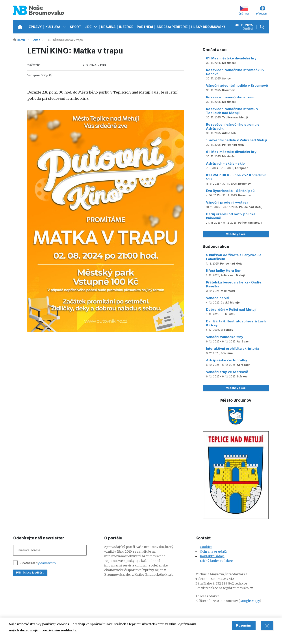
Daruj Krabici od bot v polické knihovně (231, 216)
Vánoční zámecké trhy (224, 337)
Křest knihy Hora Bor (223, 270)
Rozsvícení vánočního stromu (230, 97)
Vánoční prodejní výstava (227, 202)
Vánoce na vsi (217, 298)
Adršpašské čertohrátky (226, 360)
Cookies (206, 547)
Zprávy (35, 27)
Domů (21, 39)
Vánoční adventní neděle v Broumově (237, 85)
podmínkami (47, 563)
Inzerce (126, 27)
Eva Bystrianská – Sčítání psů (230, 191)
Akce (36, 39)
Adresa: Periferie (172, 27)
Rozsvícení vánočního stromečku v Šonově (235, 72)
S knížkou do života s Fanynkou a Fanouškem (233, 257)
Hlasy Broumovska (211, 27)
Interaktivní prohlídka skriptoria (232, 348)
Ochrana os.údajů (213, 551)
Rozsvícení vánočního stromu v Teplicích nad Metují (232, 111)
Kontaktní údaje (212, 556)
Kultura (55, 27)
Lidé (91, 27)
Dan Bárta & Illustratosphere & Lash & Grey (236, 323)
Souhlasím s (38, 563)
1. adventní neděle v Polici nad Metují (236, 140)
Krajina (108, 27)
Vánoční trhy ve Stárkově (227, 372)
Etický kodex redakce (216, 561)
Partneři (145, 27)
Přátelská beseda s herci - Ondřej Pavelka (234, 284)
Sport (75, 27)
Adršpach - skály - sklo (225, 163)
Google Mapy (249, 601)
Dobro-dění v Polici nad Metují (231, 309)
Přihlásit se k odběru (30, 572)
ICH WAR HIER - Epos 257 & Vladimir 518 (236, 177)
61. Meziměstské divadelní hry (231, 58)
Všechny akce (236, 234)
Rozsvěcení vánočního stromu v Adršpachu (232, 126)
